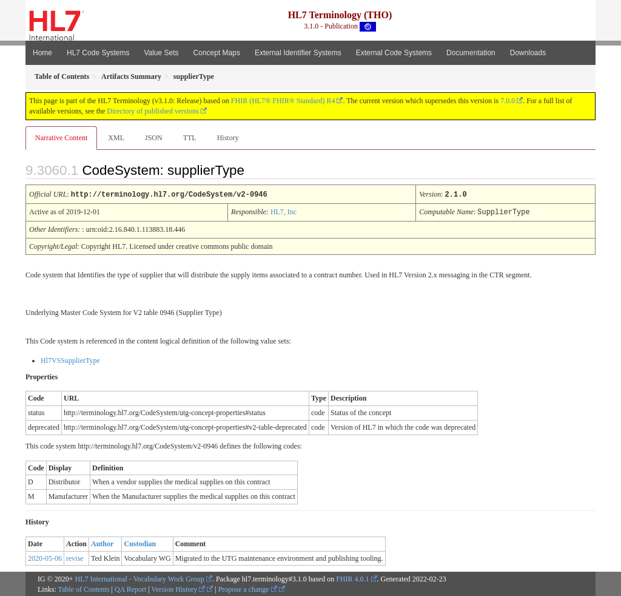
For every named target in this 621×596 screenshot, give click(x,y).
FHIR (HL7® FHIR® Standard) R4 (283, 101)
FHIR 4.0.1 (352, 578)
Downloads (528, 53)
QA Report (130, 588)
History (228, 138)
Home (42, 53)
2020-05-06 (45, 557)
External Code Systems (394, 53)
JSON (154, 138)
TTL (189, 138)
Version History (179, 588)
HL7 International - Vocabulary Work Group (139, 578)
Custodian (140, 542)
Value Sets (161, 53)
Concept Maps (216, 53)
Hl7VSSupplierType (70, 359)
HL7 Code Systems (98, 53)
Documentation (470, 53)
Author (102, 542)
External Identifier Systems (298, 53)
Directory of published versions (153, 111)
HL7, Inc (283, 211)
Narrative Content (61, 138)
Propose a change (247, 588)
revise (75, 557)
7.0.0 (507, 101)
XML (116, 138)
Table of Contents (83, 588)
